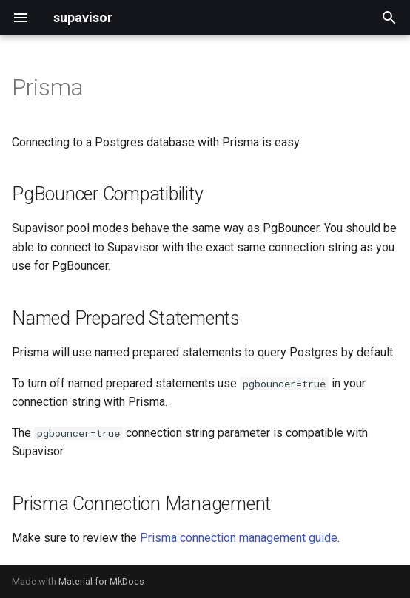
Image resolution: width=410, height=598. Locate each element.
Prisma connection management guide (238, 538)
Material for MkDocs (101, 581)
